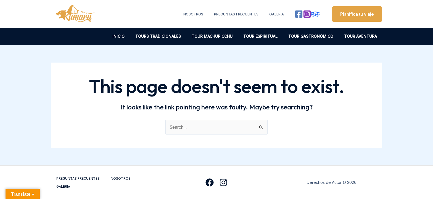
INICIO (135, 36)
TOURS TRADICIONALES (171, 36)
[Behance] (315, 14)
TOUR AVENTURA (361, 36)
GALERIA (278, 14)
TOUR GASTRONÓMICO (315, 36)
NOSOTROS (202, 14)
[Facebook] (299, 14)
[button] (353, 14)
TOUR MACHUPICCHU (222, 36)
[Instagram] (307, 14)
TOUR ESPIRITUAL (268, 36)
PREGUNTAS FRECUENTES (241, 14)
